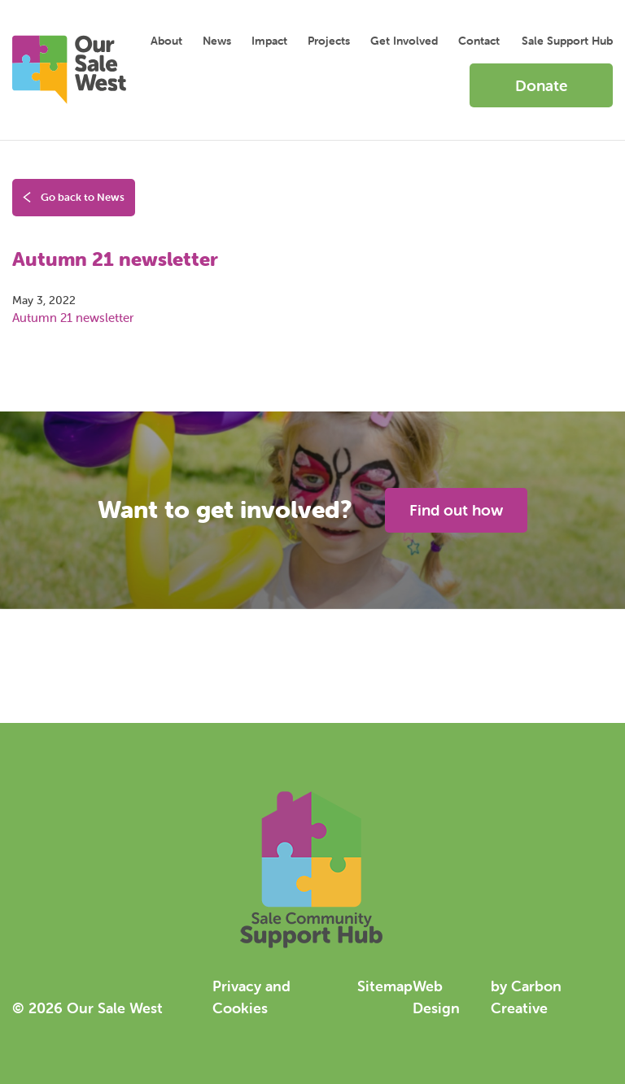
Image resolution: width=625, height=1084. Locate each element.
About (166, 40)
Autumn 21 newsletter (72, 317)
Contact (479, 40)
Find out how (456, 510)
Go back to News (74, 197)
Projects (329, 40)
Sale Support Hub (567, 40)
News (217, 40)
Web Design (436, 997)
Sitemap (385, 986)
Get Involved (404, 40)
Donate (541, 85)
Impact (269, 40)
